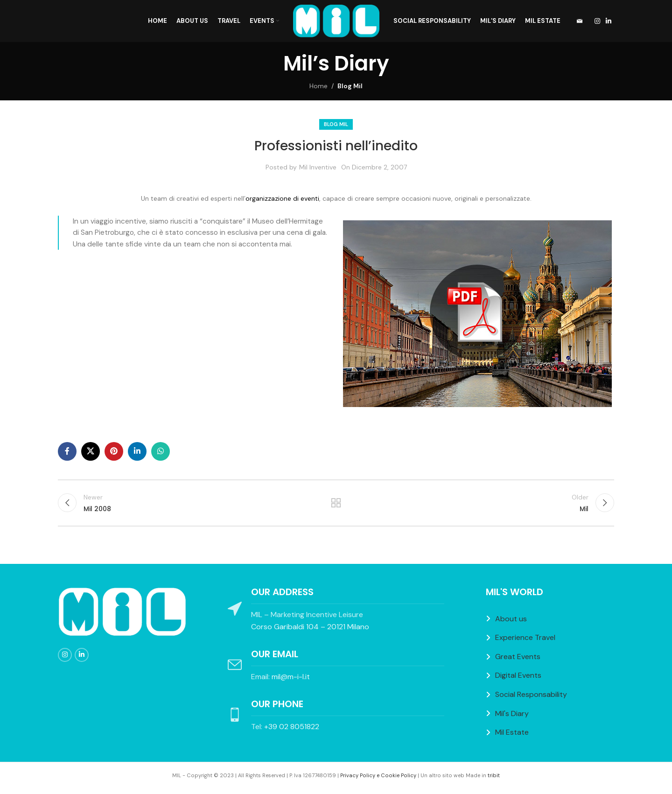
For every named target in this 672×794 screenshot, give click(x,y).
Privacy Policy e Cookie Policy (378, 775)
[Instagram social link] (597, 21)
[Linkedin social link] (608, 21)
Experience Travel (525, 637)
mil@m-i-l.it (291, 677)
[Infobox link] (576, 21)
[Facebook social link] (67, 451)
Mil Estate (512, 732)
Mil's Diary (512, 713)
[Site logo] (336, 20)
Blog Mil (350, 86)
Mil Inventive (317, 167)
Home (318, 86)
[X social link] (90, 451)
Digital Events (518, 675)
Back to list (336, 502)
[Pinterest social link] (114, 451)
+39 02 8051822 (291, 726)
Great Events (517, 656)
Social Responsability (531, 694)
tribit (494, 775)
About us (511, 619)
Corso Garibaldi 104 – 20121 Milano (310, 627)
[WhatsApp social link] (160, 451)
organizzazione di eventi (282, 198)
